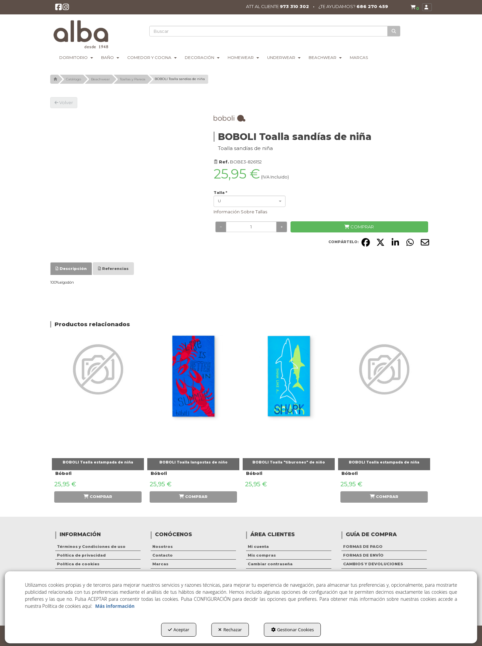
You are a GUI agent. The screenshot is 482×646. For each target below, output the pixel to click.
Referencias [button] (113, 268)
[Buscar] (394, 31)
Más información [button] (115, 606)
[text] (269, 31)
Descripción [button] (71, 268)
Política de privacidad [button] (81, 555)
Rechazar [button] (230, 630)
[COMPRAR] (359, 226)
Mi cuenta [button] (258, 546)
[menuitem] (413, 7)
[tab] (71, 268)
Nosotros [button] (162, 546)
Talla (220, 192)
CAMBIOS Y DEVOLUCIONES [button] (373, 564)
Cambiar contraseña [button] (270, 564)
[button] (58, 8)
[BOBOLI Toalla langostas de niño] (193, 394)
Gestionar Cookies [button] (292, 630)
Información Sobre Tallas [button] (240, 211)
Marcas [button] (160, 564)
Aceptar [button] (178, 630)
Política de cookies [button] (78, 564)
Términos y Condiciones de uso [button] (91, 546)
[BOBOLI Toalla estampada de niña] (98, 394)
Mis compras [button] (262, 555)
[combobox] (250, 201)
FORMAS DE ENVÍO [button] (363, 555)
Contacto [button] (162, 555)
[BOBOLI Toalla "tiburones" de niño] (289, 394)
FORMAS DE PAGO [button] (363, 546)
